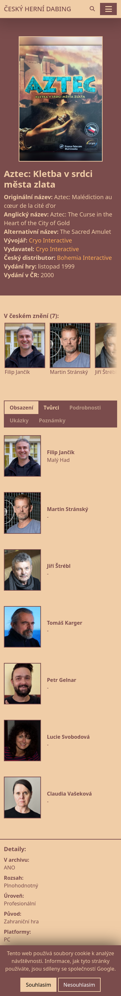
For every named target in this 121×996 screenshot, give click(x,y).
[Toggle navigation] (108, 9)
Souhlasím (38, 984)
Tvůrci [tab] (51, 407)
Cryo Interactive (50, 240)
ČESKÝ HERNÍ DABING (37, 8)
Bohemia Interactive (84, 257)
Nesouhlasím (79, 984)
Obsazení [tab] (21, 407)
